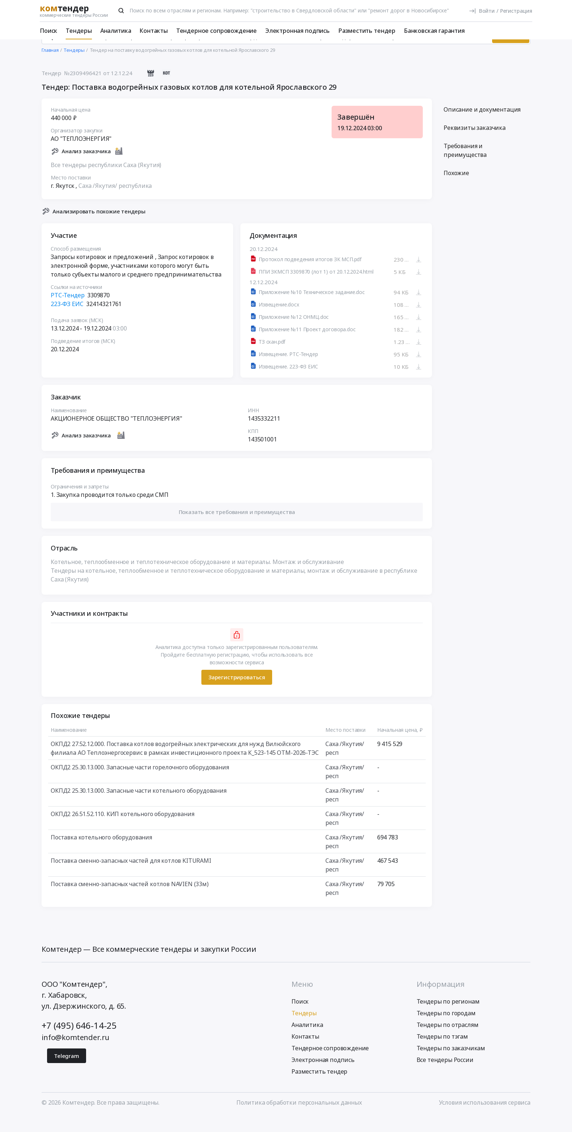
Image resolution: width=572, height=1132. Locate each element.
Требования (465, 166)
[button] (237, 528)
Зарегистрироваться (236, 693)
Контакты (153, 31)
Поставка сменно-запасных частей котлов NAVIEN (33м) (130, 900)
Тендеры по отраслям (448, 1041)
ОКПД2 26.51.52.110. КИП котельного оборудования (122, 830)
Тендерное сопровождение (216, 31)
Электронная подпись (297, 31)
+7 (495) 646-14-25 (79, 1041)
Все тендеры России (445, 1076)
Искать (511, 53)
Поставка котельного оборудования (101, 853)
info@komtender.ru (75, 1053)
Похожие (456, 189)
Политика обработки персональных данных (299, 1118)
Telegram (66, 1071)
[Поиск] (121, 11)
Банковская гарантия (434, 31)
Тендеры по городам (446, 1029)
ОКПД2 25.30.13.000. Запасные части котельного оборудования (139, 807)
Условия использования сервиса (484, 1118)
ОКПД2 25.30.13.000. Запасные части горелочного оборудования (140, 783)
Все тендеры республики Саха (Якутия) (106, 181)
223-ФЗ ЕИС (67, 320)
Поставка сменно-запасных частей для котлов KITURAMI (131, 877)
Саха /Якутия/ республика (115, 202)
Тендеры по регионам (448, 1017)
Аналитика (115, 31)
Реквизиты (475, 144)
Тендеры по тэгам (442, 1052)
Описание (482, 126)
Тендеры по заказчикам (451, 1064)
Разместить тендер (366, 31)
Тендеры (79, 31)
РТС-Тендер (67, 312)
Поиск (48, 31)
